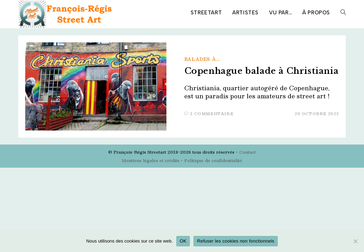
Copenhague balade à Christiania (262, 71)
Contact (247, 151)
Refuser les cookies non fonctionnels (235, 241)
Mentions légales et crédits (150, 160)
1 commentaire (211, 113)
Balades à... (202, 59)
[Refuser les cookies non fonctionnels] (355, 241)
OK (183, 241)
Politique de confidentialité (213, 160)
